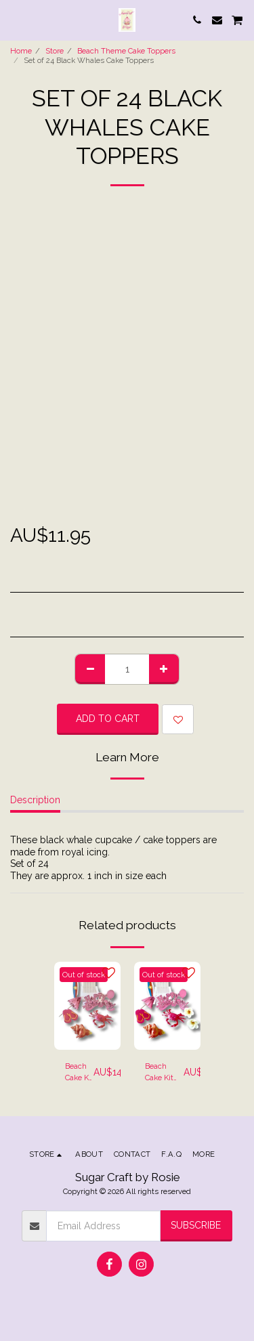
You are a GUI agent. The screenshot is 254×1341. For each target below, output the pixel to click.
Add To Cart (108, 718)
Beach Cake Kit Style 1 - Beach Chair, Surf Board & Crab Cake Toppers (79, 1072)
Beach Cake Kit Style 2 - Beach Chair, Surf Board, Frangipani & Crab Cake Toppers (164, 1072)
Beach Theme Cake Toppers (126, 51)
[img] (87, 1006)
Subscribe (196, 1225)
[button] (14, 20)
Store (54, 51)
